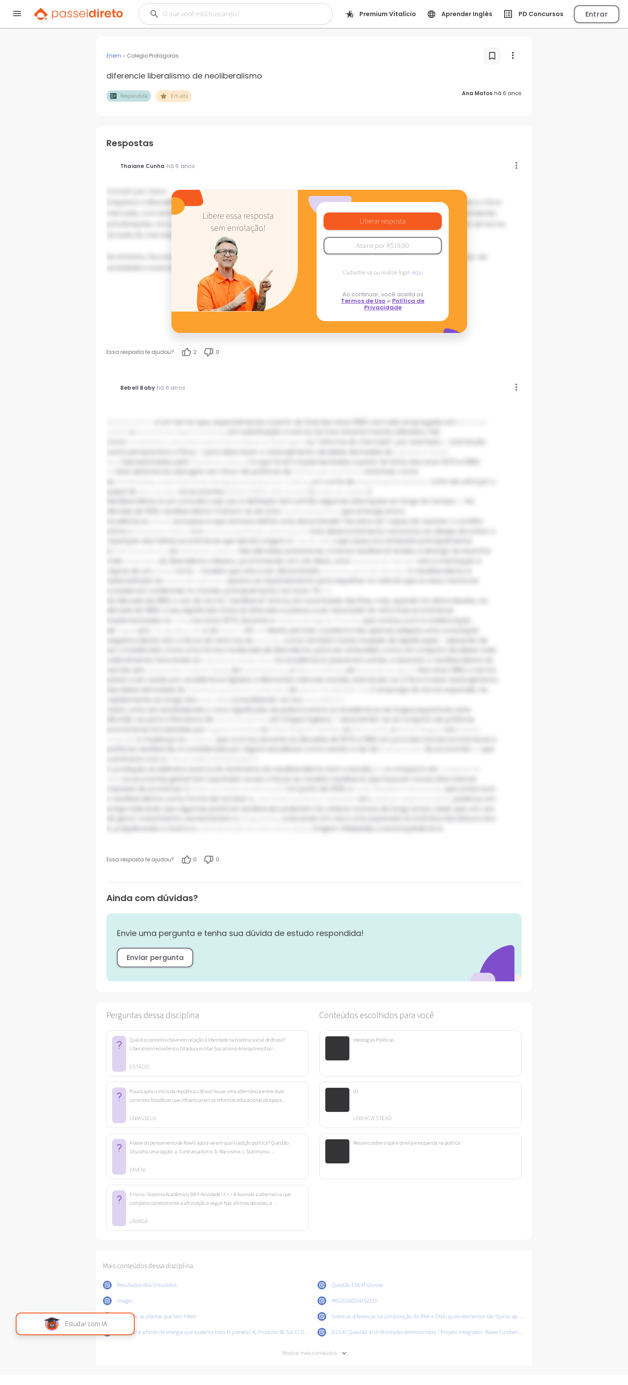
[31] (307, 828)
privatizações (135, 482)
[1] (444, 442)
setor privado (158, 492)
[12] (294, 492)
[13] (305, 492)
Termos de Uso (363, 301)
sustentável (341, 799)
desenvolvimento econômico (232, 789)
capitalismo (411, 452)
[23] (211, 759)
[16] (196, 630)
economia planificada (234, 531)
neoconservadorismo (200, 442)
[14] (302, 531)
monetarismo (147, 442)
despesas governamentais (393, 482)
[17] (235, 630)
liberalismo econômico (220, 690)
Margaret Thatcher (313, 729)
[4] (228, 492)
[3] (109, 472)
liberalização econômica (328, 472)
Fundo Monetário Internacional (398, 789)
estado (164, 571)
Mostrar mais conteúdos (314, 1353)
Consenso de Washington (268, 442)
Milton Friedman (319, 670)
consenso (201, 739)
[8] (256, 492)
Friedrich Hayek (206, 670)
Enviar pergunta (155, 958)
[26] (242, 759)
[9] (262, 492)
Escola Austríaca (264, 670)
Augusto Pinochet (232, 729)
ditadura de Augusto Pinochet (318, 620)
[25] (232, 759)
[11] (284, 492)
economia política (241, 719)
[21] (339, 700)
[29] (280, 789)
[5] (235, 492)
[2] (198, 452)
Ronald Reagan (418, 729)
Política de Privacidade (394, 304)
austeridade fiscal (181, 482)
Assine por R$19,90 (382, 245)
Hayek (125, 630)
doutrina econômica (310, 511)
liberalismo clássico (219, 462)
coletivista (281, 531)
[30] (296, 828)
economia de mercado (383, 561)
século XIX (313, 690)
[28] (378, 769)
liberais (160, 521)
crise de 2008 (186, 759)
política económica (140, 551)
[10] (273, 492)
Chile (180, 620)
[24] (221, 759)
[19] (333, 690)
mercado (268, 640)
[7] (249, 492)
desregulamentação (237, 482)
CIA (224, 630)
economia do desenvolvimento (180, 432)
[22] (474, 749)
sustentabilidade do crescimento (243, 828)
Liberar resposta (383, 221)
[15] (326, 591)
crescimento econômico (289, 799)
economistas (164, 670)
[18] (260, 630)
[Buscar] (230, 14)
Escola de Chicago (382, 670)
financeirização (401, 749)
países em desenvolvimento (411, 799)
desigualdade (259, 818)
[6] (242, 492)
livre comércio (289, 482)
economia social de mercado (363, 571)
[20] (343, 690)
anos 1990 (213, 700)
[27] (253, 759)
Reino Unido (370, 729)
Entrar (596, 14)
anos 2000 (318, 700)
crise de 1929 (312, 541)
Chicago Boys (170, 630)
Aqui (417, 272)
